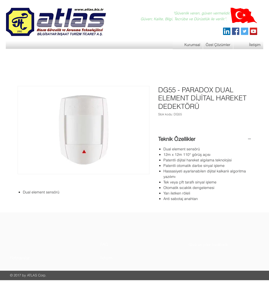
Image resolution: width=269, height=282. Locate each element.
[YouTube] (253, 31)
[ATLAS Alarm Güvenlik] (226, 31)
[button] (30, 257)
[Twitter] (244, 31)
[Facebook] (235, 31)
